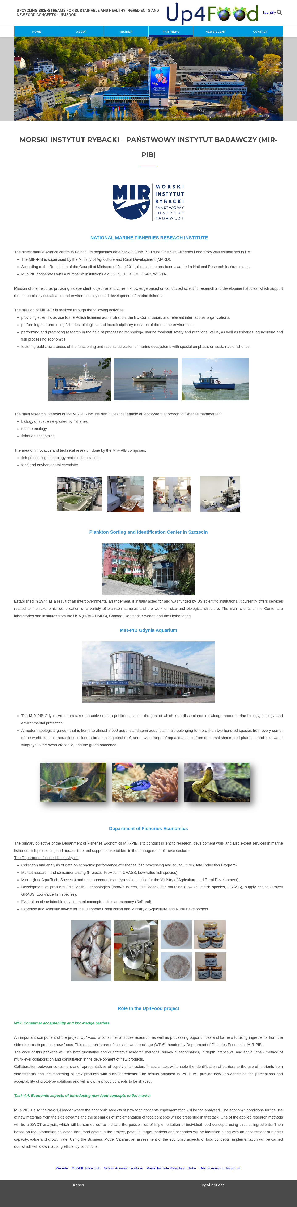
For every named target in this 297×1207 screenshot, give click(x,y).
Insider (126, 31)
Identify (269, 12)
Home (36, 31)
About (81, 31)
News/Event (216, 31)
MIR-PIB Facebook (86, 1168)
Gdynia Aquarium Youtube (123, 1168)
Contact (260, 31)
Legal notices (212, 1185)
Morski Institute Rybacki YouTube (171, 1168)
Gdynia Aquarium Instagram (220, 1168)
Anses (78, 1185)
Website (62, 1168)
